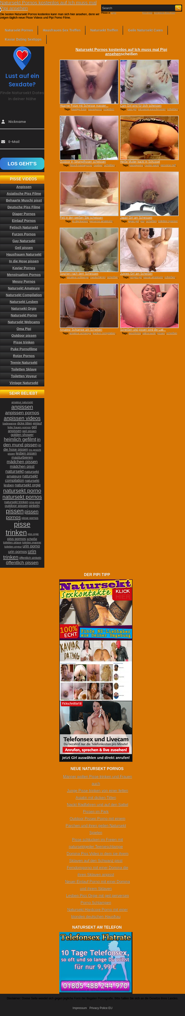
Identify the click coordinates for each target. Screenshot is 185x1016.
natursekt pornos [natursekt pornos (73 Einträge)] (22, 497)
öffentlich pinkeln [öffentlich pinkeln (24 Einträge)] (30, 558)
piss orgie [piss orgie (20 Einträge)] (33, 534)
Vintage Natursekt (24, 383)
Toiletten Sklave (24, 369)
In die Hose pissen (24, 261)
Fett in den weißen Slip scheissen (81, 217)
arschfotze (135, 333)
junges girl (136, 277)
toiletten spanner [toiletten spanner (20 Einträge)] (31, 542)
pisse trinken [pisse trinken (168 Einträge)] (18, 528)
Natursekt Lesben (24, 302)
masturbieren (98, 277)
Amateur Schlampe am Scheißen (81, 329)
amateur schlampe (78, 277)
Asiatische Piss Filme (24, 194)
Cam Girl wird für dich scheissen (140, 105)
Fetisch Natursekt (24, 227)
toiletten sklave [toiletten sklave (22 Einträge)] (12, 542)
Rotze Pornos (24, 356)
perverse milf (168, 165)
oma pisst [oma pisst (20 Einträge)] (34, 502)
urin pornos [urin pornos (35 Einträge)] (17, 552)
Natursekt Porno (24, 315)
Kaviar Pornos (24, 268)
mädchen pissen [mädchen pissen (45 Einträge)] (22, 461)
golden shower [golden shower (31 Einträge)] (22, 435)
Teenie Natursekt (23, 362)
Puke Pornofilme (24, 349)
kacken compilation (104, 333)
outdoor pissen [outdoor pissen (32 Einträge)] (16, 506)
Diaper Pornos (23, 214)
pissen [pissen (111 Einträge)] (15, 511)
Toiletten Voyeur (24, 376)
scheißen (108, 109)
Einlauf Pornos (24, 221)
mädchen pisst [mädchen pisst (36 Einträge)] (22, 466)
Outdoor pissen (23, 335)
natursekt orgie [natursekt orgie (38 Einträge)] (28, 485)
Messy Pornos (24, 281)
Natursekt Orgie (23, 308)
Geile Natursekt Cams (145, 30)
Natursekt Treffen (104, 30)
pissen (161, 333)
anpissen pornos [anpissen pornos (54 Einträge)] (22, 412)
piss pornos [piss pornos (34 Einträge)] (16, 539)
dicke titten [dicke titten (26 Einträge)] (24, 423)
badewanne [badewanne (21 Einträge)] (9, 423)
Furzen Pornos (24, 234)
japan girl (133, 221)
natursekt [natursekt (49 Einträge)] (14, 471)
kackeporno (136, 165)
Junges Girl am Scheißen (136, 273)
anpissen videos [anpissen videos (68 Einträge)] (22, 418)
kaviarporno (95, 109)
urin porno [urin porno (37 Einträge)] (31, 546)
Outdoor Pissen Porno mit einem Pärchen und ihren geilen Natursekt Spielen (96, 826)
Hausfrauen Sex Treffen (61, 30)
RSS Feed (147, 13)
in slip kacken (80, 221)
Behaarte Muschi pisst (24, 200)
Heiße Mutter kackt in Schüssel (140, 161)
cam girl (132, 109)
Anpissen (23, 187)
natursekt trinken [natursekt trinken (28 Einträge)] (16, 502)
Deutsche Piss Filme (23, 207)
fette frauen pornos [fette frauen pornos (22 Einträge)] (19, 427)
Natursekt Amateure (24, 288)
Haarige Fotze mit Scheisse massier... (84, 105)
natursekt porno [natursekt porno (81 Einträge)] (22, 490)
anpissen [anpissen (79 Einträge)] (22, 407)
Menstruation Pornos (24, 275)
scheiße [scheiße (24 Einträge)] (32, 539)
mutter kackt (152, 165)
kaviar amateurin (153, 277)
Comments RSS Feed (164, 13)
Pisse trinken (23, 342)
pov (142, 221)
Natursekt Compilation (24, 295)
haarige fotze (79, 109)
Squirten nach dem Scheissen (79, 273)
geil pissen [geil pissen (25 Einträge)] (29, 431)
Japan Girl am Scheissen (136, 217)
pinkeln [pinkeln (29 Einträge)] (34, 506)
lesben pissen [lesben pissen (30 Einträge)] (26, 453)
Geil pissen (24, 248)
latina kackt (149, 333)
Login (113, 13)
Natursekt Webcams (24, 322)
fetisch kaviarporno (81, 165)
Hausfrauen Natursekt (23, 254)
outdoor (98, 165)
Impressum (80, 1008)
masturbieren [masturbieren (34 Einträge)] (22, 457)
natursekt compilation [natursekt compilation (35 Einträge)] (21, 478)
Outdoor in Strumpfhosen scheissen (83, 161)
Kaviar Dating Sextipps (23, 39)
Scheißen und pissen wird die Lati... (142, 329)
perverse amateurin (101, 221)
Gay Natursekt (24, 241)
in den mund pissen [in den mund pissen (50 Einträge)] (21, 442)
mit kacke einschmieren (152, 109)
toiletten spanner (168, 221)
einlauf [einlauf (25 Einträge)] (37, 423)
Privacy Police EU (100, 1008)
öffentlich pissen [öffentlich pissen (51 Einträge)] (22, 562)
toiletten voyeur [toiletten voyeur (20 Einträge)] (13, 546)
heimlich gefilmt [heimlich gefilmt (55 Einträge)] (20, 439)
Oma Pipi (24, 329)
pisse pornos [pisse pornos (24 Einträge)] (30, 518)
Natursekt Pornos (19, 30)
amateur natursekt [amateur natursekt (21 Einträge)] (22, 402)
